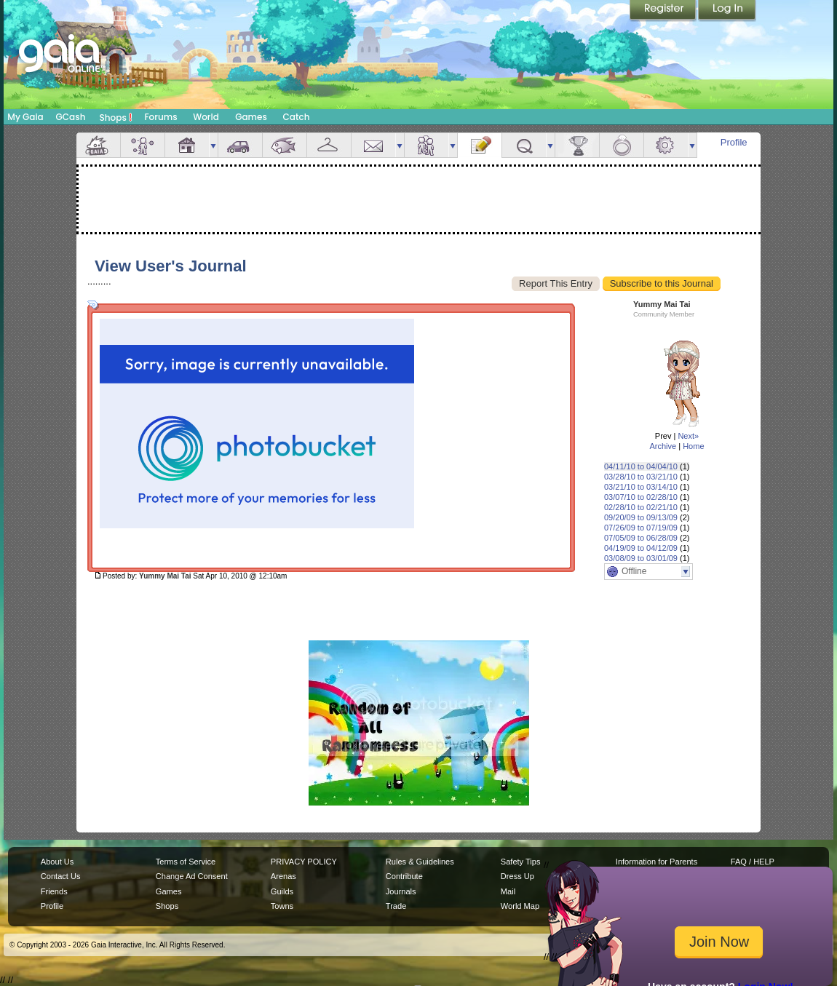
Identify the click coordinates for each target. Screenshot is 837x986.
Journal (479, 145)
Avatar (142, 145)
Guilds (282, 891)
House (187, 145)
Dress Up (517, 876)
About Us (57, 861)
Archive (662, 446)
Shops (116, 117)
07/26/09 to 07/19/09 (641, 527)
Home (693, 446)
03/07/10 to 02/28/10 (641, 497)
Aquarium (284, 145)
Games (251, 117)
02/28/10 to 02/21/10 (641, 507)
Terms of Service (185, 861)
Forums (160, 117)
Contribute (404, 876)
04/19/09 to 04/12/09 (641, 548)
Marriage (621, 145)
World (206, 117)
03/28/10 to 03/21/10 (641, 476)
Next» (688, 436)
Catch (296, 117)
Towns (282, 906)
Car (240, 145)
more (213, 145)
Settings (666, 145)
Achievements (577, 145)
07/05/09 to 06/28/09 (641, 537)
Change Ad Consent (192, 876)
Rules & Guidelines (420, 861)
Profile (734, 142)
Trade (396, 906)
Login (727, 11)
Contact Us (61, 876)
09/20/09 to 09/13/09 (641, 517)
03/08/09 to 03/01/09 (641, 558)
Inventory (329, 145)
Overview (98, 145)
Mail (373, 145)
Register (664, 11)
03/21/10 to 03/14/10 (641, 486)
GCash (71, 117)
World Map (520, 906)
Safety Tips (521, 861)
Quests (524, 145)
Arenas (283, 876)
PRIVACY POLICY (304, 861)
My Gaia (25, 117)
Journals (401, 891)
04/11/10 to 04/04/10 (641, 466)
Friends (426, 145)
